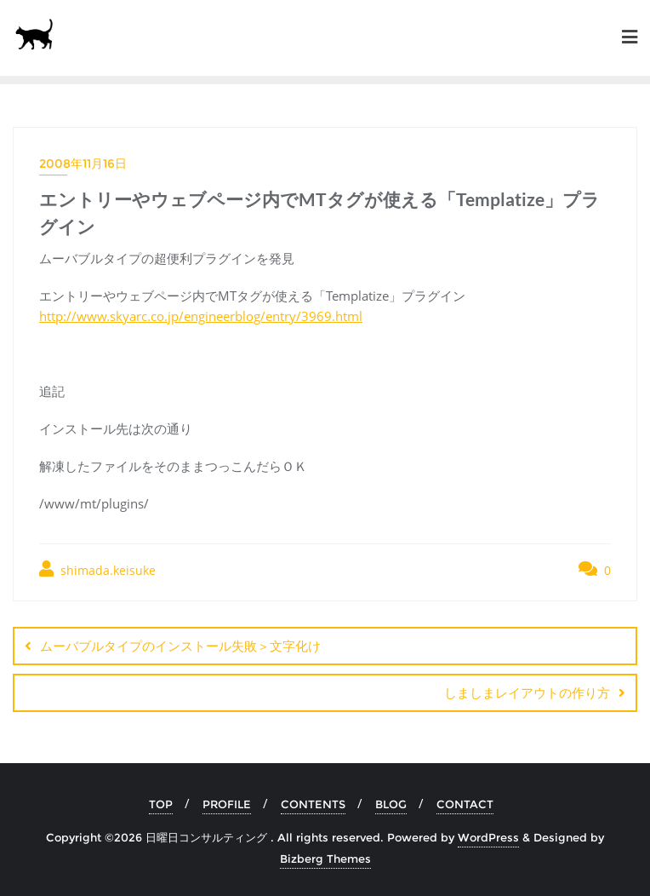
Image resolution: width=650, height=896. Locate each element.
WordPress (488, 837)
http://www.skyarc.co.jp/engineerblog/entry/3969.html (200, 316)
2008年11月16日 (83, 163)
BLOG (391, 804)
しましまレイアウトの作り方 (527, 692)
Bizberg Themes (325, 858)
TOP (161, 804)
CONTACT (464, 804)
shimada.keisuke (97, 569)
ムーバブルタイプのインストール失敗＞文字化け (180, 645)
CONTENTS (313, 804)
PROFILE (226, 804)
